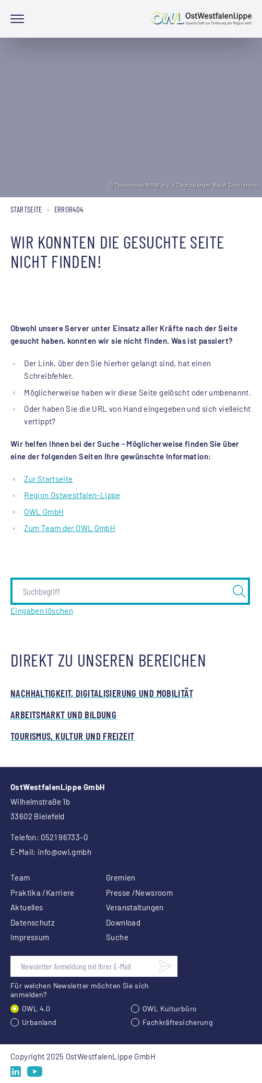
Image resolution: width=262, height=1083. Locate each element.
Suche (117, 937)
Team (20, 877)
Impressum (29, 937)
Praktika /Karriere (42, 892)
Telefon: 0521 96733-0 (49, 837)
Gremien (121, 877)
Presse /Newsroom (139, 892)
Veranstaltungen (135, 907)
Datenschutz (32, 922)
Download (123, 922)
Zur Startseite (48, 478)
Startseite (26, 209)
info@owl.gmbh (64, 851)
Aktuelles (26, 907)
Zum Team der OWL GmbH (69, 528)
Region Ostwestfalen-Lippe (72, 495)
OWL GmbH (44, 511)
